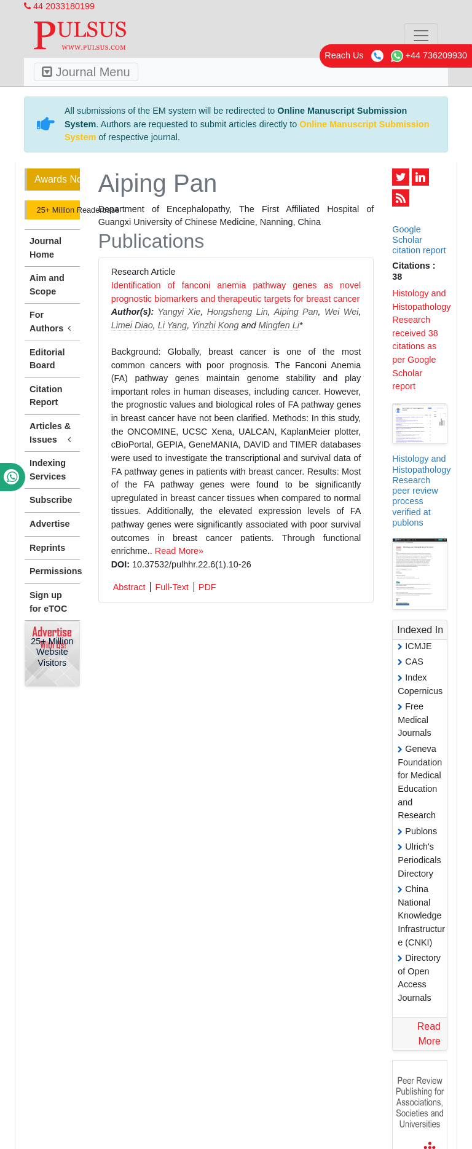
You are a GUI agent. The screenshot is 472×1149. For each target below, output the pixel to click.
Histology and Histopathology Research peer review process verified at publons (421, 490)
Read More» (179, 551)
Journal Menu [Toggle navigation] (86, 72)
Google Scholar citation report (419, 240)
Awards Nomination (57, 179)
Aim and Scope (47, 284)
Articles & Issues (52, 433)
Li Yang (172, 325)
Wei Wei (341, 312)
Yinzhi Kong (215, 325)
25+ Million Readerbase (57, 210)
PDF (207, 587)
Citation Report (46, 396)
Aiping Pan (296, 312)
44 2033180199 (59, 6)
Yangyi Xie (178, 312)
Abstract (129, 587)
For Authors (52, 322)
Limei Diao (132, 325)
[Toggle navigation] (421, 35)
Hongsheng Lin (237, 312)
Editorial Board (47, 359)
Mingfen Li (278, 325)
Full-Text (171, 587)
